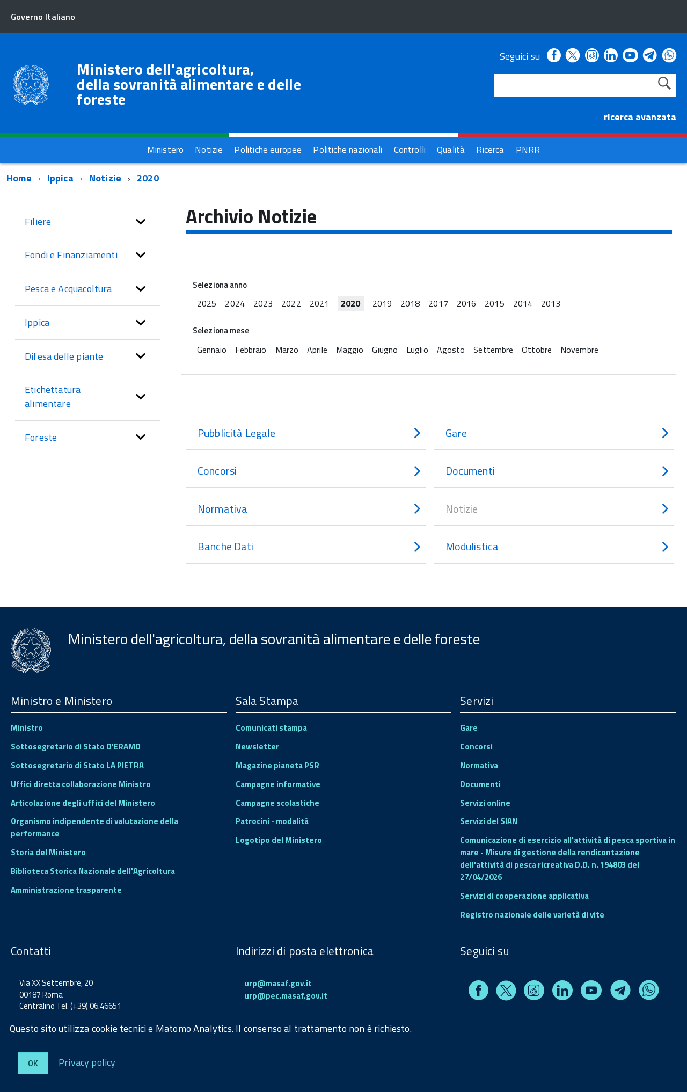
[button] (140, 221)
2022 (291, 303)
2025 (206, 303)
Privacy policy (87, 1061)
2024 (234, 303)
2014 (522, 303)
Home (19, 178)
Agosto (451, 349)
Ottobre (537, 349)
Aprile (317, 349)
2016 (466, 303)
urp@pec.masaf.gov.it (285, 995)
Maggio (350, 349)
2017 (438, 303)
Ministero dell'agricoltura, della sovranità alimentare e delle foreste (189, 84)
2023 (263, 303)
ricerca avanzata (640, 117)
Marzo (287, 349)
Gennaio (211, 349)
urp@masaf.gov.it (278, 983)
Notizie (105, 178)
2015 (494, 303)
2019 (382, 303)
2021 (319, 303)
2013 (550, 303)
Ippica (60, 178)
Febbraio (251, 349)
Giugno (385, 349)
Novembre (579, 349)
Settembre (493, 349)
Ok (33, 1063)
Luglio (417, 349)
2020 (148, 178)
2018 (410, 303)
